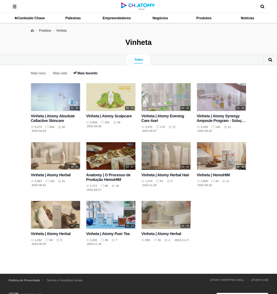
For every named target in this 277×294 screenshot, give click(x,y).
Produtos (45, 30)
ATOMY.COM (259, 279)
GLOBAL (258, 256)
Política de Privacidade (24, 280)
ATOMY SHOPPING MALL (227, 279)
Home (32, 30)
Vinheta (61, 30)
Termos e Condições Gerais (65, 280)
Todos (138, 59)
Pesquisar (270, 59)
